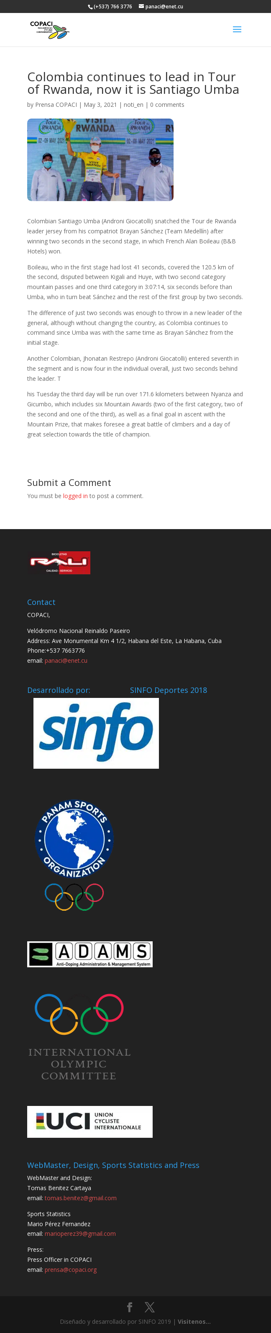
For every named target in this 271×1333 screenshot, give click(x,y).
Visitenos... (194, 1321)
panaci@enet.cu (66, 660)
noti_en (133, 104)
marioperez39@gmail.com (80, 1233)
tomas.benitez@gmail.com (81, 1198)
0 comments (167, 104)
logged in (75, 496)
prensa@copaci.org (71, 1270)
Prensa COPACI (56, 104)
